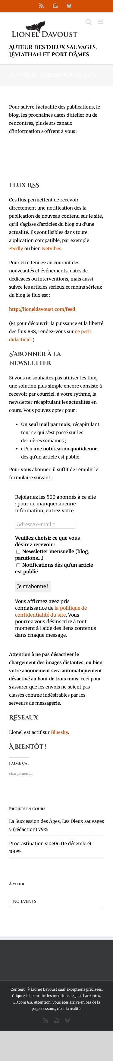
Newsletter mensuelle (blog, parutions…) (52, 554)
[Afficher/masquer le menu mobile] (101, 22)
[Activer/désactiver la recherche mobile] (89, 22)
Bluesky (59, 732)
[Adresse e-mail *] (45, 524)
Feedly (16, 248)
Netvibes (51, 248)
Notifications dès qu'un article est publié (54, 568)
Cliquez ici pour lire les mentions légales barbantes (56, 995)
